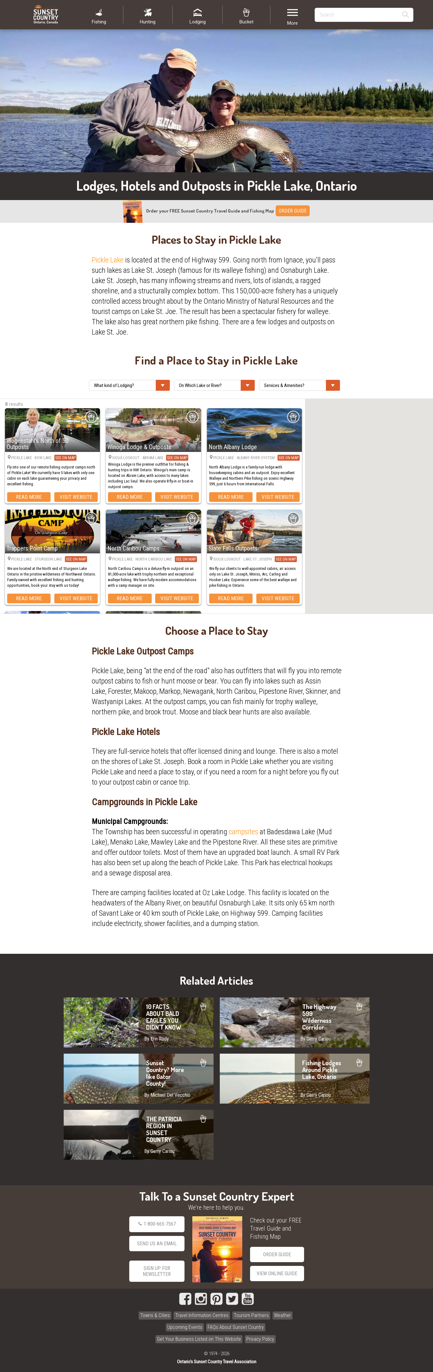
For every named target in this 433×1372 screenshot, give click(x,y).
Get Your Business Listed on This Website (199, 1339)
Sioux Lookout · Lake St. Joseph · (255, 559)
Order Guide (277, 1254)
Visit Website (76, 497)
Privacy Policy (260, 1339)
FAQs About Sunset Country (236, 1327)
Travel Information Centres (202, 1315)
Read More (29, 497)
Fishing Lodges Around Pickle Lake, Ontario (295, 1079)
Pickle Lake (108, 260)
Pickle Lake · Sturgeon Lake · (49, 559)
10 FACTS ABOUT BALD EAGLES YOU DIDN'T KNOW (139, 1022)
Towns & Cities (155, 1315)
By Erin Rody (156, 1039)
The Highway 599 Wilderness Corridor (295, 1022)
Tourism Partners (251, 1315)
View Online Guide (277, 1273)
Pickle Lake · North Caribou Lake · (154, 559)
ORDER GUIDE (293, 211)
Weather (282, 1315)
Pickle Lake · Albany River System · (256, 458)
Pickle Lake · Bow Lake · (43, 458)
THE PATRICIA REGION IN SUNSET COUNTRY (139, 1135)
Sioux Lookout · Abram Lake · (150, 457)
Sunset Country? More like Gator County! (139, 1079)
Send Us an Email (157, 1244)
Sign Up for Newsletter (157, 1271)
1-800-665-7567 (157, 1224)
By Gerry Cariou (315, 1039)
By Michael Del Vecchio (167, 1095)
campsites (243, 831)
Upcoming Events (184, 1327)
